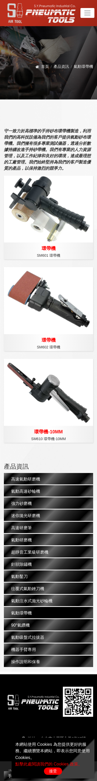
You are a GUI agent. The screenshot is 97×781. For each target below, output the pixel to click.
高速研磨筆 (21, 528)
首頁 (45, 66)
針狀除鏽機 (21, 564)
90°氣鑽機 (20, 625)
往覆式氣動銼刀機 (27, 588)
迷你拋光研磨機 (25, 515)
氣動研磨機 (21, 540)
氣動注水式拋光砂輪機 (32, 601)
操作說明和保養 (25, 662)
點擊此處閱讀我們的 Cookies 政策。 (48, 764)
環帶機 (49, 248)
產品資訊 (61, 66)
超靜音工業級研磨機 (29, 552)
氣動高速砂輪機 (25, 491)
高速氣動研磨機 (25, 479)
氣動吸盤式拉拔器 (27, 637)
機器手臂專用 (23, 649)
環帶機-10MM (48, 431)
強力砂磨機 (21, 503)
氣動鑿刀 (19, 576)
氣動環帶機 (21, 613)
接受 (53, 771)
